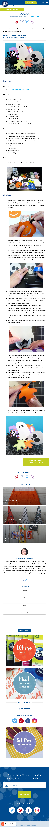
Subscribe (30, 2)
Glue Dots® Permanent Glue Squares (18, 89)
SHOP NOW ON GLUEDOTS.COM (36, 462)
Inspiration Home (12, 9)
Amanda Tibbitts (35, 16)
